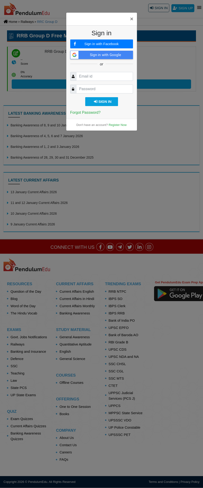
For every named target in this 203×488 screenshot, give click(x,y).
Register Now (118, 125)
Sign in (102, 101)
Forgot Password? (85, 112)
